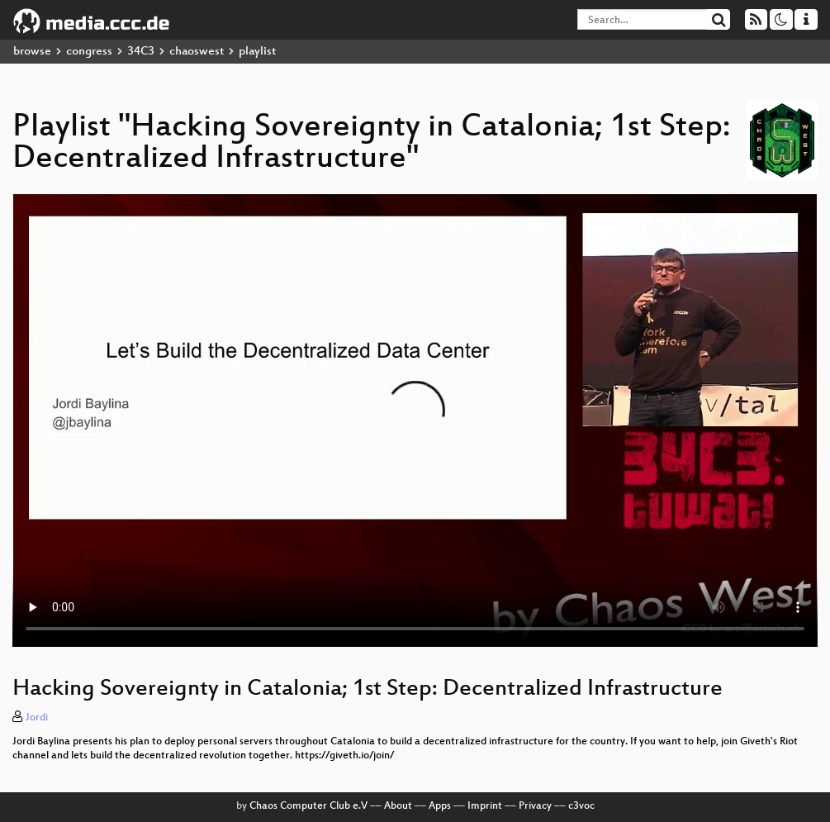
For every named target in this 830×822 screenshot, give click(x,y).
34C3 (140, 52)
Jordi (37, 718)
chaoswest (196, 52)
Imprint (484, 806)
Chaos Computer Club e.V (308, 806)
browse (32, 52)
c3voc (581, 806)
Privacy (535, 806)
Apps (440, 806)
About (398, 806)
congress (89, 52)
